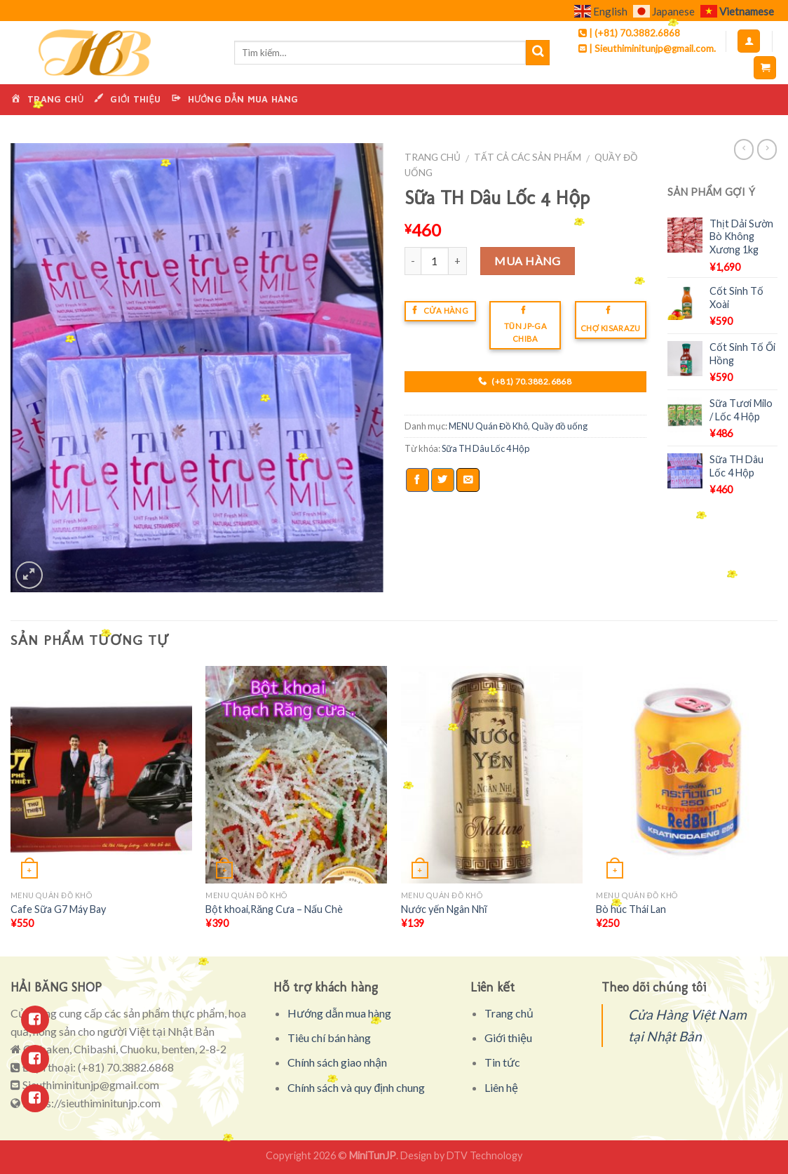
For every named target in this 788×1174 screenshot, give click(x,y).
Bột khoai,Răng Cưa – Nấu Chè (274, 909)
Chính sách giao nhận (337, 1062)
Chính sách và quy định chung (356, 1087)
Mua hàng (527, 260)
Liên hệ (501, 1087)
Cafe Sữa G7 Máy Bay (58, 909)
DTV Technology (484, 1155)
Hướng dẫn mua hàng (339, 1013)
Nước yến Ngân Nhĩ (444, 909)
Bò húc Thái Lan (631, 909)
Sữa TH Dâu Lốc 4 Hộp (485, 448)
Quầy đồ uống (559, 426)
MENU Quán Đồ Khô (488, 426)
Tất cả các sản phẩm (527, 157)
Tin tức (502, 1062)
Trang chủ (433, 157)
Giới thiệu (508, 1037)
